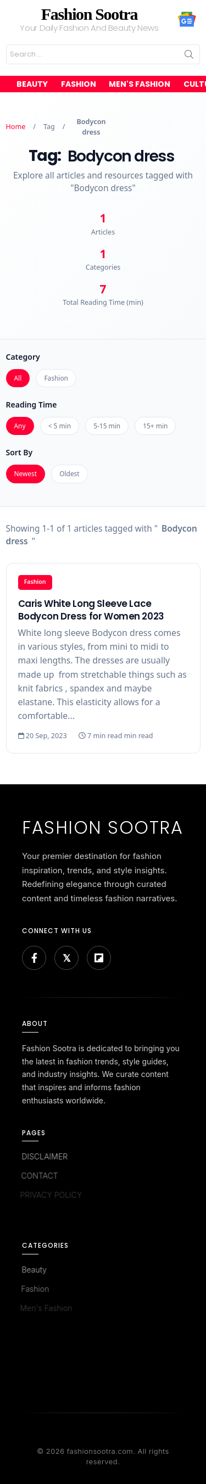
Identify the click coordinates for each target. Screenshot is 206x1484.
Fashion (78, 84)
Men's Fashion (139, 84)
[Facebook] (34, 958)
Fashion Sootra (89, 14)
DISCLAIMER (44, 1156)
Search (189, 54)
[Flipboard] (99, 958)
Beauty (32, 84)
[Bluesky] (66, 958)
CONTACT (38, 1175)
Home (16, 126)
